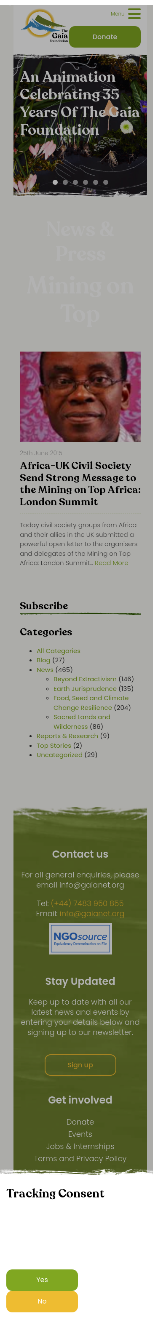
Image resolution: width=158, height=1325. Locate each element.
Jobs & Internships (80, 1146)
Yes (42, 1280)
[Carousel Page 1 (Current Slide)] (55, 182)
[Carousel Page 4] (85, 182)
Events (80, 1134)
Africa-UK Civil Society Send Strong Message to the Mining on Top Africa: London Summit (80, 484)
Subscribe (44, 606)
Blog (44, 660)
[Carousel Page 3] (75, 182)
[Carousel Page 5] (95, 182)
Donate (80, 1122)
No (42, 1301)
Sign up (80, 1065)
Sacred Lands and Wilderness (82, 721)
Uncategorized (60, 754)
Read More (112, 562)
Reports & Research (67, 735)
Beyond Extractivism (85, 678)
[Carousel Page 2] (65, 182)
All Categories (58, 650)
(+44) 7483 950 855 (87, 903)
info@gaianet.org (92, 914)
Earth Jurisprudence (85, 688)
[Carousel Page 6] (105, 182)
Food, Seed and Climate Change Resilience (91, 702)
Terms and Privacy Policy (80, 1158)
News (45, 669)
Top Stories (54, 745)
